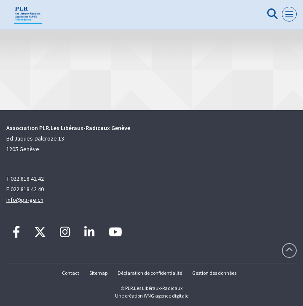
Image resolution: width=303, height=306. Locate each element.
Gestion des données (214, 273)
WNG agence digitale (166, 295)
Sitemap (98, 273)
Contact (70, 273)
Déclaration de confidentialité (150, 273)
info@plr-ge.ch (24, 199)
